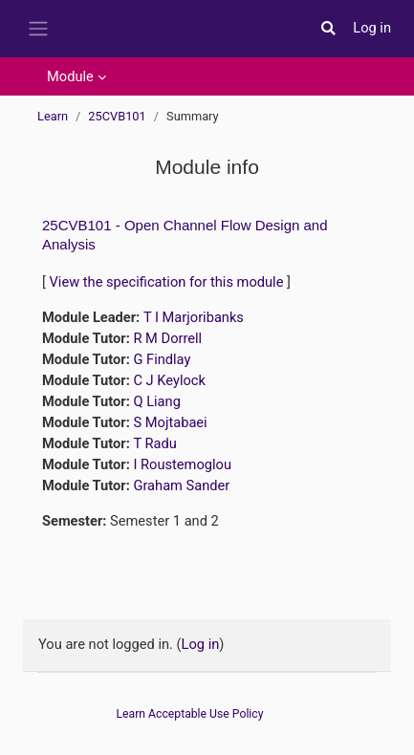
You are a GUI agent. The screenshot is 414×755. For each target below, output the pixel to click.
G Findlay (161, 359)
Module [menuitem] (70, 76)
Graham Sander (181, 485)
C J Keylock (169, 380)
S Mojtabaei (170, 422)
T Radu (154, 443)
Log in (372, 27)
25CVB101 (116, 116)
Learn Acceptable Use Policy (190, 714)
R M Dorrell (167, 338)
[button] (328, 28)
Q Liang (156, 401)
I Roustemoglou (182, 464)
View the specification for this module (167, 282)
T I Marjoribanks (193, 317)
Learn (52, 116)
